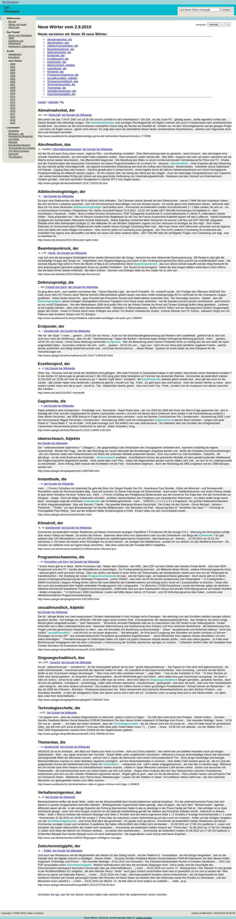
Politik (47, 850)
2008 (12, 87)
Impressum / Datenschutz (21, 46)
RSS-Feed (13, 27)
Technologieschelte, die (61, 84)
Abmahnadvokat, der (59, 39)
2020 (12, 122)
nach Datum (15, 60)
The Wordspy (15, 157)
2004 (12, 75)
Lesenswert (13, 127)
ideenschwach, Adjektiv (61, 65)
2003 (12, 72)
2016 (12, 111)
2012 (12, 99)
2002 (12, 70)
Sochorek (13, 154)
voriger (42, 102)
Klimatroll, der (55, 71)
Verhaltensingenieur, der (61, 90)
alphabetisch (15, 54)
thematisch (14, 57)
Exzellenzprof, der (58, 58)
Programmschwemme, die (63, 74)
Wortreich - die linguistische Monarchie (20, 134)
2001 (12, 67)
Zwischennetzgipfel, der (61, 94)
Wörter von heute (17, 24)
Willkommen (14, 18)
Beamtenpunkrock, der (60, 49)
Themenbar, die (56, 87)
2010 (12, 93)
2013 (12, 102)
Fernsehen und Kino (56, 561)
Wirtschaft (54, 114)
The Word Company (18, 151)
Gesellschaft (51, 330)
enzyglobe (13, 139)
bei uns (12, 21)
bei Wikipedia (84, 114)
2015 (12, 108)
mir (57, 894)
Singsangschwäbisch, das (62, 81)
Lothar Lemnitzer (144, 918)
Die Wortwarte (10, 2)
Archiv (10, 51)
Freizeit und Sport (56, 287)
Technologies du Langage (21, 148)
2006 (12, 81)
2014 (12, 105)
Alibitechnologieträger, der (62, 45)
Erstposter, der (56, 55)
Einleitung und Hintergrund (15, 42)
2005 (12, 78)
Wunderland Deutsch (19, 145)
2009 (12, 90)
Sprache (55, 662)
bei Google (68, 114)
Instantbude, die (56, 68)
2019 (12, 120)
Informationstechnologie (67, 149)
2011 (12, 96)
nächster (53, 102)
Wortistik (12, 142)
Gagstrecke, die (56, 61)
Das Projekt (13, 32)
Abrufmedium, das (58, 42)
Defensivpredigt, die (59, 52)
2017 (12, 114)
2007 (12, 84)
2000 (12, 64)
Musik (52, 252)
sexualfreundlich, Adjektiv (62, 78)
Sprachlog (13, 130)
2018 (12, 117)
